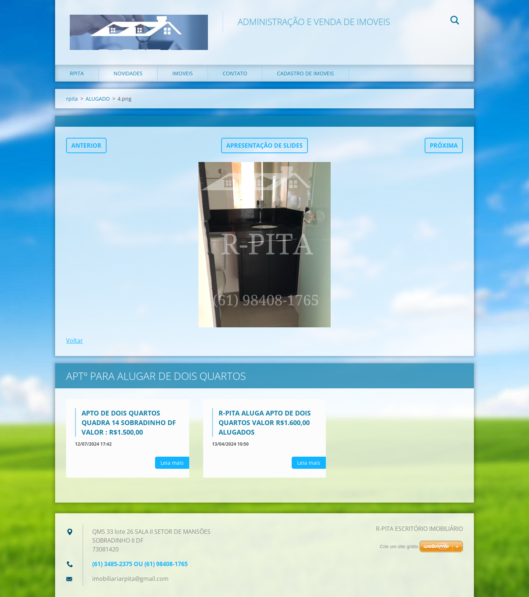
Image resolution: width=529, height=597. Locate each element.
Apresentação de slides (264, 145)
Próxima (444, 145)
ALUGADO (98, 98)
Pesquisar (454, 21)
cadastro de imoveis (305, 73)
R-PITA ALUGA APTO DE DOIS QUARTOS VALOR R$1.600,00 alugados (265, 422)
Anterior (86, 145)
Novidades (128, 73)
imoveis (182, 73)
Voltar (74, 341)
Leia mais (172, 462)
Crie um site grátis (399, 546)
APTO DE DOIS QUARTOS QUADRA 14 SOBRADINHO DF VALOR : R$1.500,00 (129, 422)
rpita (77, 73)
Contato (235, 73)
